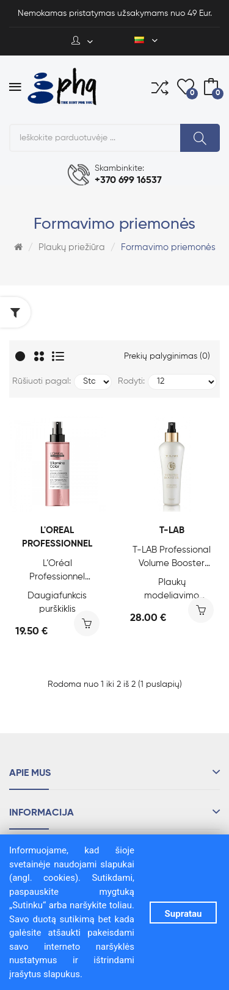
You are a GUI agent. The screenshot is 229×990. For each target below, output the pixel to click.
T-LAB (171, 530)
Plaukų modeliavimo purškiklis (171, 590)
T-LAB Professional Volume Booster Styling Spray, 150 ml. (172, 557)
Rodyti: (131, 381)
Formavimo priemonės (168, 247)
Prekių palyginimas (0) (167, 356)
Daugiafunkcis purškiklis (57, 602)
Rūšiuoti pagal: (41, 381)
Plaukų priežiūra (71, 247)
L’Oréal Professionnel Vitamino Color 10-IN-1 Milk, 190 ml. (57, 571)
